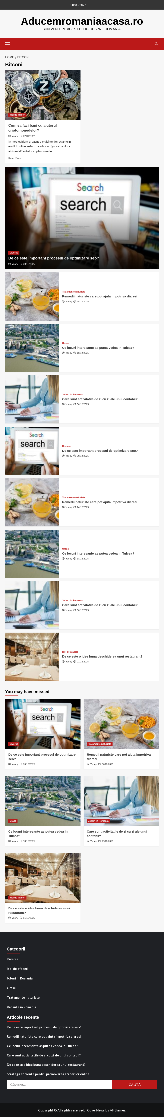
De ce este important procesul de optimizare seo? (53, 258)
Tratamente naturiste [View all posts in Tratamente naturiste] (73, 291)
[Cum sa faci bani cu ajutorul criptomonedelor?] (43, 95)
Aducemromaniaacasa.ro (82, 21)
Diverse (12, 959)
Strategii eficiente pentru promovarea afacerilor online (48, 1074)
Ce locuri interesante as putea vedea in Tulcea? (98, 347)
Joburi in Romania (20, 978)
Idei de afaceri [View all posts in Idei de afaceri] (17, 114)
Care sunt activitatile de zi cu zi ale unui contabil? (100, 399)
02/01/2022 (29, 136)
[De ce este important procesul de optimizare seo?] (82, 218)
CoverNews (96, 1110)
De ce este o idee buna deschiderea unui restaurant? (102, 656)
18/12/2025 (83, 352)
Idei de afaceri (17, 968)
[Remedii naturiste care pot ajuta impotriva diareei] (32, 296)
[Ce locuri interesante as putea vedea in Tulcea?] (32, 348)
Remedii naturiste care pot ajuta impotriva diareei (99, 296)
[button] (9, 43)
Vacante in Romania (21, 1007)
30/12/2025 (29, 263)
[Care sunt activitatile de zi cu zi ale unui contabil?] (32, 399)
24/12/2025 (83, 301)
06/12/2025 (83, 404)
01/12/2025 (83, 661)
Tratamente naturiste (23, 997)
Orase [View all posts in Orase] (65, 343)
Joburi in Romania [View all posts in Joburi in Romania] (72, 394)
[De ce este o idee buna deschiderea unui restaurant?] (32, 656)
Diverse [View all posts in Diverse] (14, 252)
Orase (11, 988)
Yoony (15, 136)
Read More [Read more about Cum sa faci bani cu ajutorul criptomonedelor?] (14, 157)
